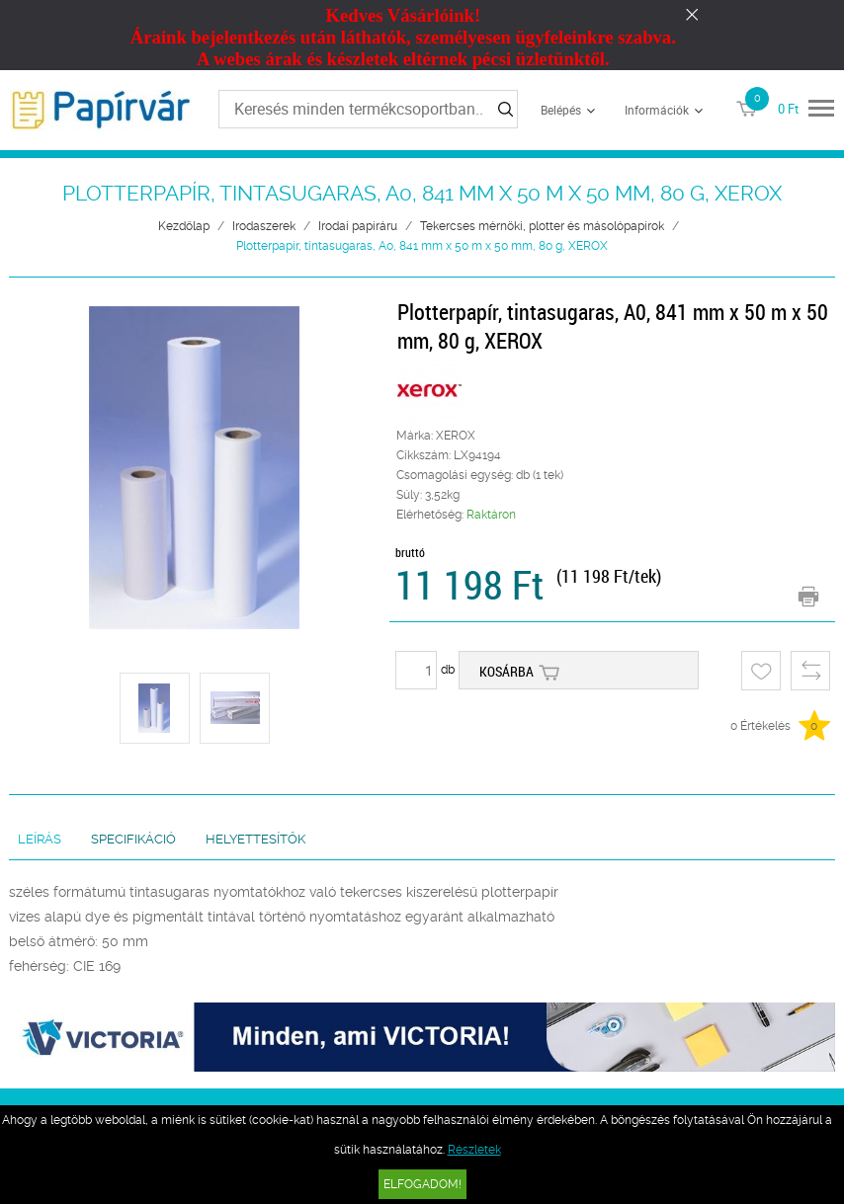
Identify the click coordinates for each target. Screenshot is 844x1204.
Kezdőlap (184, 226)
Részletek (474, 1150)
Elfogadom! (422, 1184)
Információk (657, 110)
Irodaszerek (263, 226)
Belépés (561, 110)
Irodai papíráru (357, 226)
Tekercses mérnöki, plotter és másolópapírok (542, 226)
